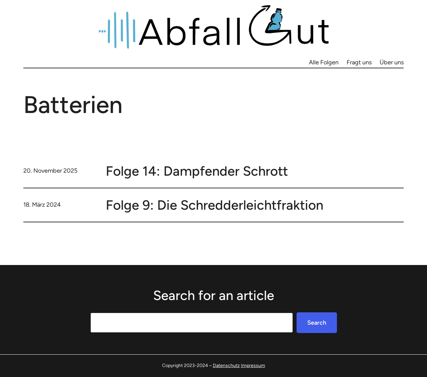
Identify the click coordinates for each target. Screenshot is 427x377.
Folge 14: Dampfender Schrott (197, 171)
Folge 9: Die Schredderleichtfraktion (214, 205)
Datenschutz (226, 365)
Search (316, 322)
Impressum (253, 365)
